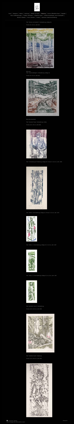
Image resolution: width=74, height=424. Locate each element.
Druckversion (10, 420)
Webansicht (65, 420)
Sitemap (15, 420)
